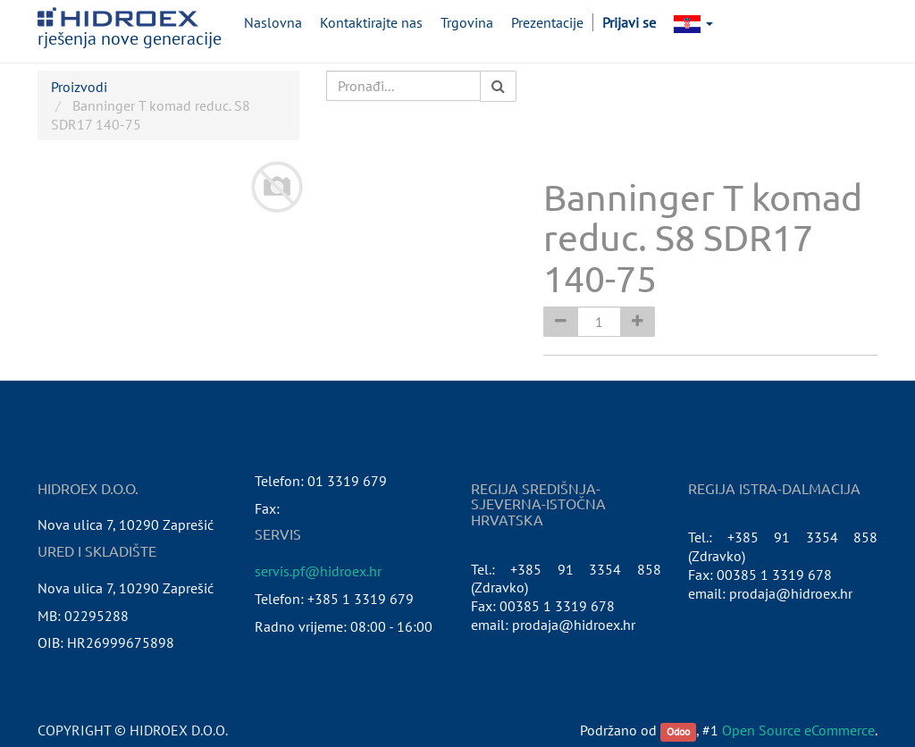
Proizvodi (79, 87)
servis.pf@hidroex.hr (318, 571)
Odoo (678, 731)
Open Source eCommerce (798, 730)
